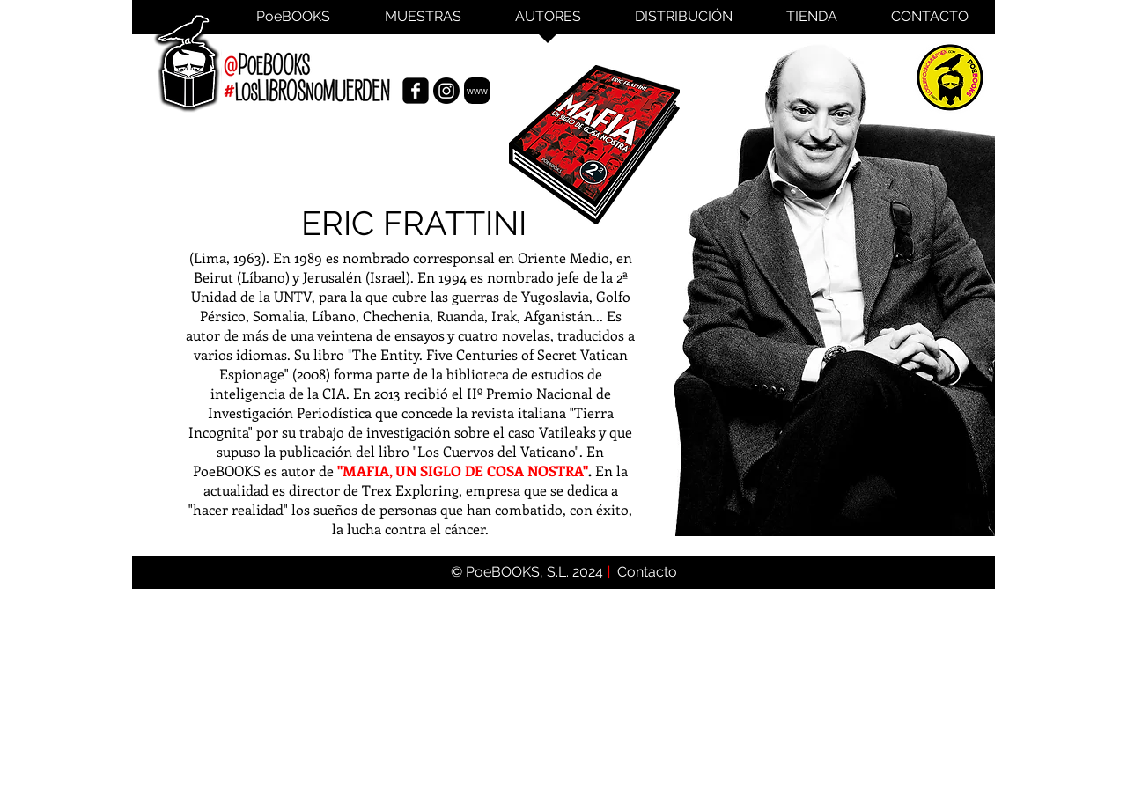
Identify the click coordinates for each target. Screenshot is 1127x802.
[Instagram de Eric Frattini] (446, 90)
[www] (477, 90)
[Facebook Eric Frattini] (415, 90)
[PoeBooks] (950, 77)
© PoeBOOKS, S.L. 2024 (529, 571)
